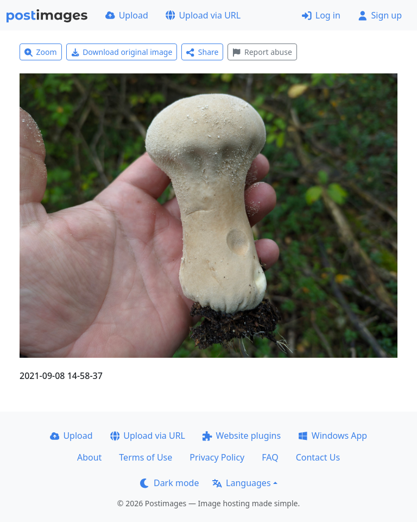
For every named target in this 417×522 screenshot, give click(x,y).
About (89, 457)
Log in (321, 15)
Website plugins (242, 436)
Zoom (40, 52)
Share (202, 52)
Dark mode (169, 483)
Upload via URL (203, 15)
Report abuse (262, 52)
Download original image (122, 52)
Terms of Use (145, 457)
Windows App (332, 436)
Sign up (380, 15)
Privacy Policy (216, 457)
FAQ (270, 457)
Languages (241, 483)
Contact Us (318, 457)
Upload (126, 15)
